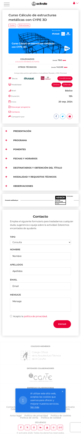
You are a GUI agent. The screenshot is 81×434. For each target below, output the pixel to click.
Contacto (15, 112)
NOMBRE (15, 249)
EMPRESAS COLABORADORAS (40, 388)
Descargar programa (20, 107)
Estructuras (24, 25)
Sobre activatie (66, 407)
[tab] (40, 55)
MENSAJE (15, 294)
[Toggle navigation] (6, 4)
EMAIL (13, 279)
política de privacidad (35, 316)
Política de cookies (61, 415)
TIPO (12, 237)
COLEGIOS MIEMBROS (40, 346)
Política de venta (29, 417)
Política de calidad (51, 417)
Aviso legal (16, 415)
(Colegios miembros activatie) (27, 62)
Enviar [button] (62, 324)
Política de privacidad (36, 415)
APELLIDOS (16, 264)
